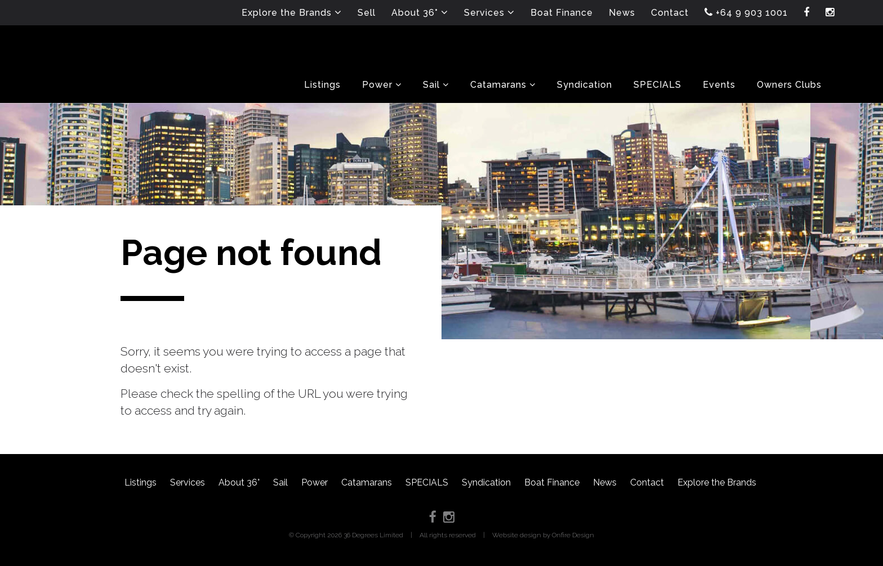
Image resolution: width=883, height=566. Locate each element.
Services (187, 482)
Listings (140, 482)
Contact (647, 482)
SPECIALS (426, 482)
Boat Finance (551, 482)
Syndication (486, 482)
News (605, 482)
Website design (516, 535)
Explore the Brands (716, 482)
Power (314, 482)
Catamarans (366, 482)
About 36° (239, 482)
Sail (280, 482)
